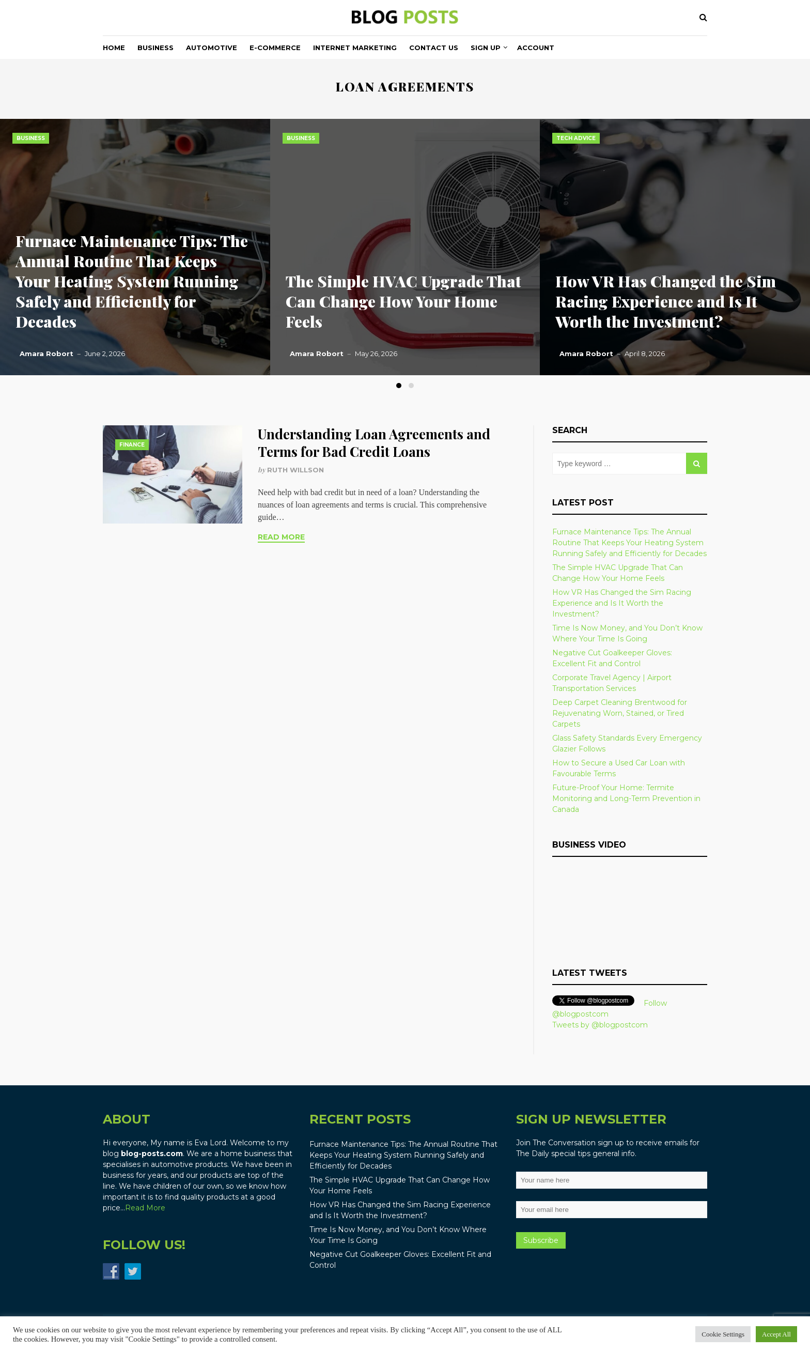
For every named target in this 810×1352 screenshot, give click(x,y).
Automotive (211, 47)
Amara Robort (46, 353)
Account (535, 47)
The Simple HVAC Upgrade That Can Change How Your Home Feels (403, 301)
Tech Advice (576, 138)
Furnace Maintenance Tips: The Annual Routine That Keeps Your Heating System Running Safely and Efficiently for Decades (131, 281)
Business (155, 47)
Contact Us (433, 47)
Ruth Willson (295, 470)
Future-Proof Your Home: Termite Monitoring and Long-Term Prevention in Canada (626, 798)
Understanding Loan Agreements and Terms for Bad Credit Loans (374, 442)
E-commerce (275, 47)
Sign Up (486, 47)
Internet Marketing (355, 47)
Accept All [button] (776, 1334)
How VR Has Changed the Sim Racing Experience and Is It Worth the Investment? (665, 301)
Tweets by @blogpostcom (600, 1025)
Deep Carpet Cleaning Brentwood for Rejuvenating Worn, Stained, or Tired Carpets (619, 713)
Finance (132, 444)
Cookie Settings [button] (723, 1334)
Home (114, 47)
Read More (281, 537)
